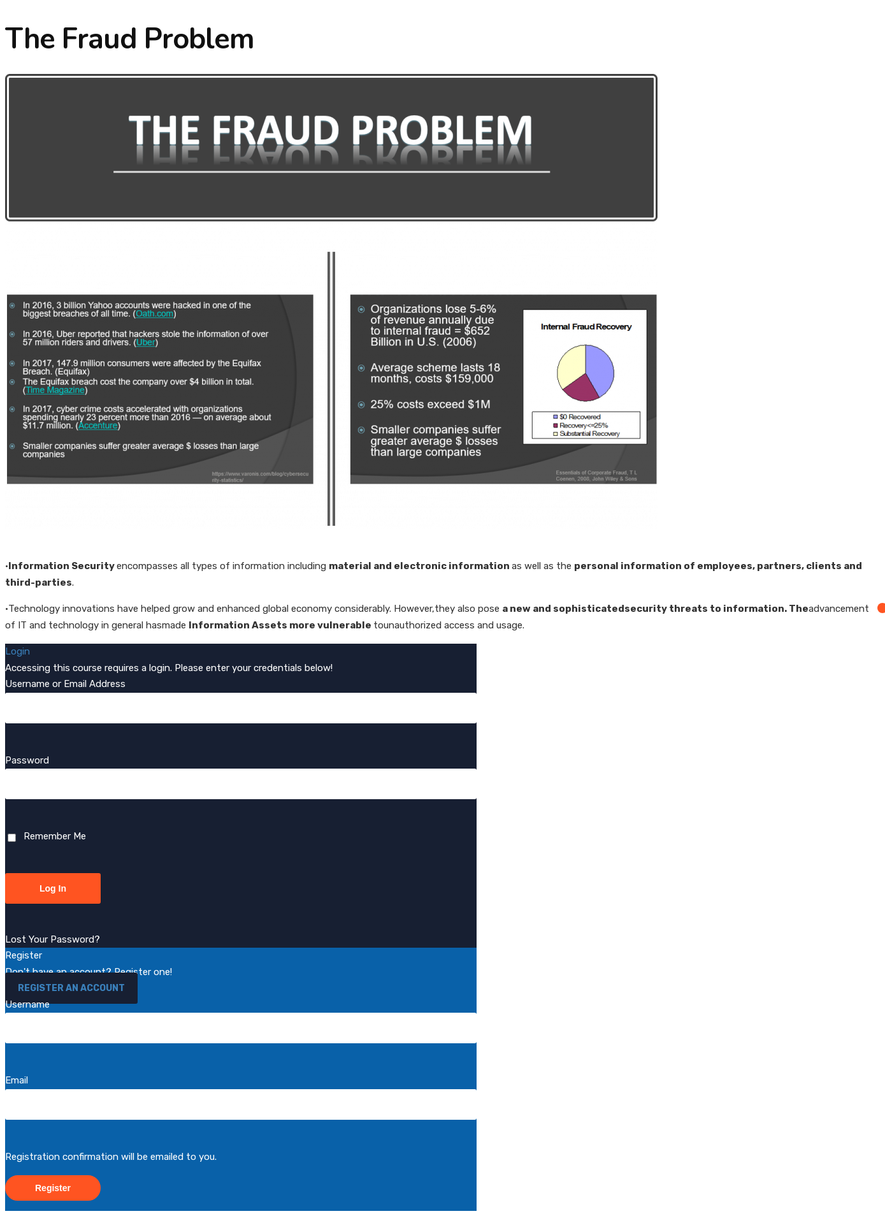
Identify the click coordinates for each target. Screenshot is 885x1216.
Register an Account (71, 988)
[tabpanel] (442, 353)
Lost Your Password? (52, 939)
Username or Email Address (65, 684)
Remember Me (47, 836)
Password (27, 760)
